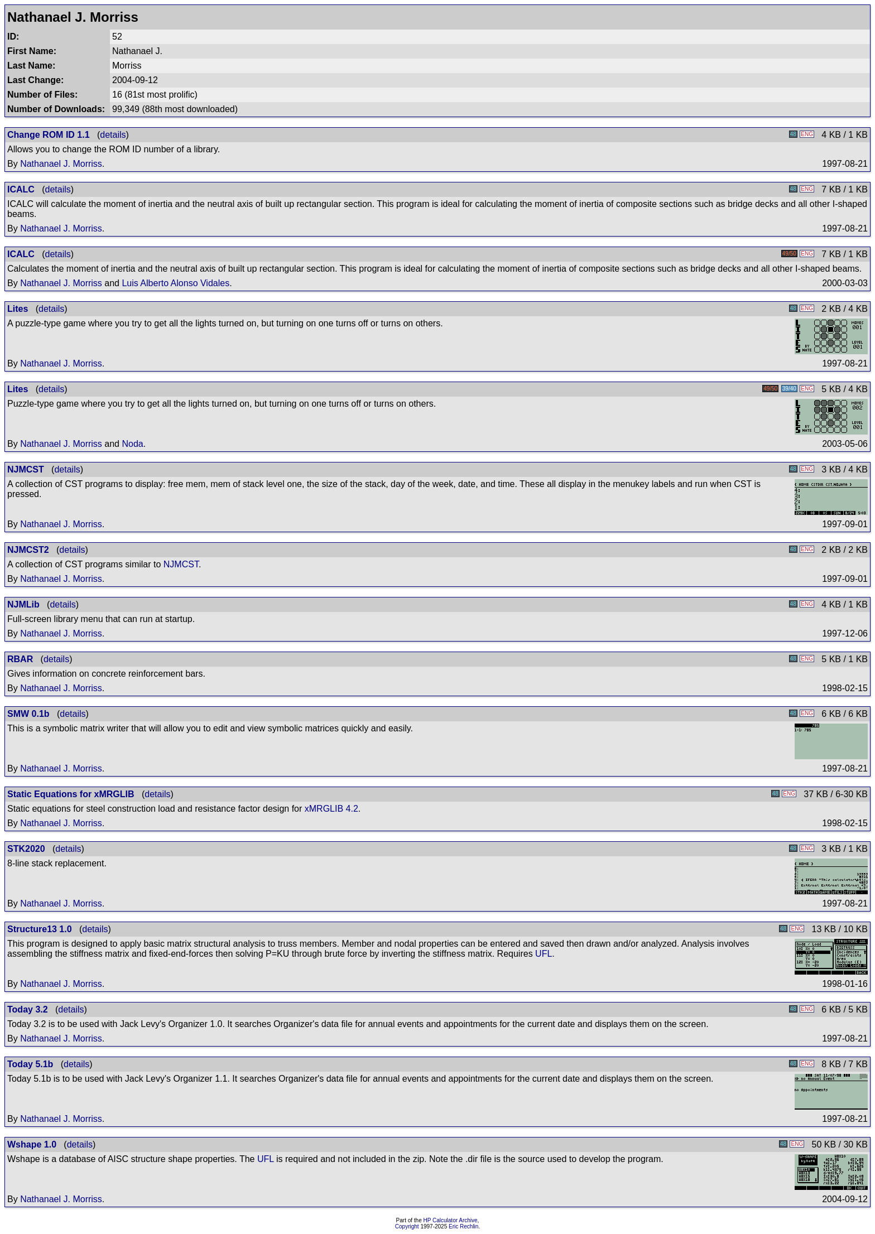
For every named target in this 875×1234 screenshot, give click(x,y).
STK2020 (26, 849)
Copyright (407, 1226)
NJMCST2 (28, 550)
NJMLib (23, 604)
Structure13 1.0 (39, 929)
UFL (543, 953)
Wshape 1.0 (31, 1144)
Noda (132, 444)
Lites (17, 309)
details (113, 134)
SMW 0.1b (28, 714)
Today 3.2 (27, 1009)
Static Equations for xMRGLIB (70, 794)
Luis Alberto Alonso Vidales (175, 283)
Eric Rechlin (463, 1226)
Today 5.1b (30, 1064)
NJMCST (25, 469)
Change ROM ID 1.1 (48, 134)
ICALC (21, 189)
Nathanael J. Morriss (61, 163)
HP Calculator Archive (451, 1220)
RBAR (20, 659)
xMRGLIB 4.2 (331, 808)
